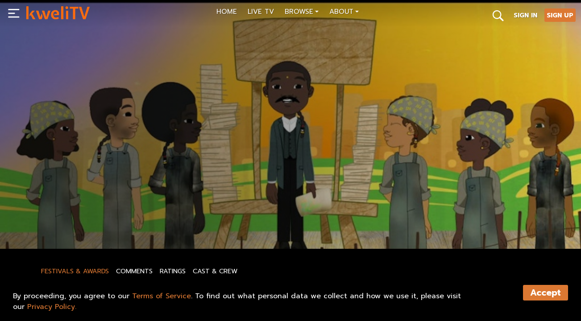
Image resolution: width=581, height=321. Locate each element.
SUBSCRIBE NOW (54, 222)
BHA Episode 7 (50, 205)
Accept (545, 292)
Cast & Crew (215, 271)
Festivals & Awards (75, 271)
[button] (301, 12)
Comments (134, 271)
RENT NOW (112, 222)
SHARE (155, 222)
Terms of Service (161, 296)
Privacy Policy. (51, 306)
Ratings (173, 271)
